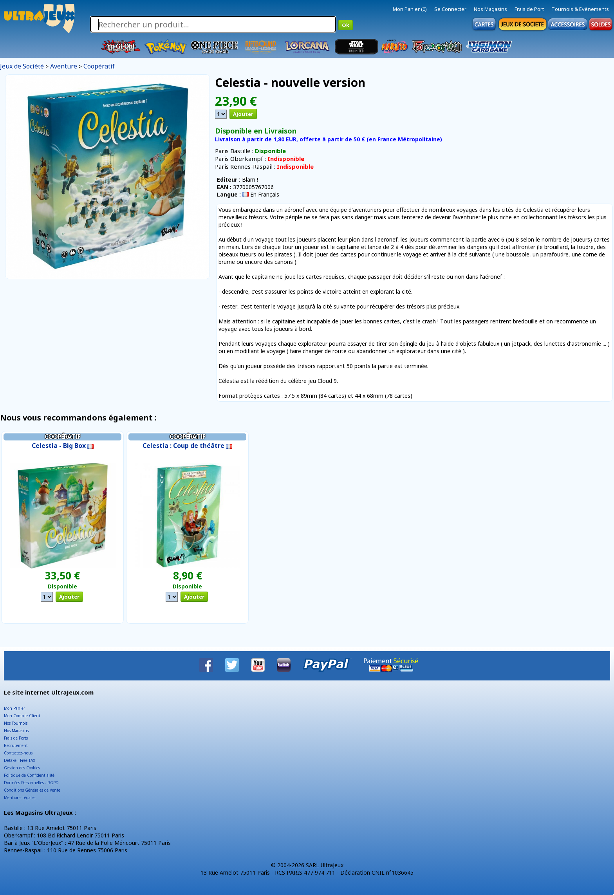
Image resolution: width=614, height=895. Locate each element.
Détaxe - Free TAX (19, 760)
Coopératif (99, 66)
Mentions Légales (19, 797)
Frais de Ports (16, 738)
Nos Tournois (15, 723)
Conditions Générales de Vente (32, 790)
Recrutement (16, 745)
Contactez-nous (18, 753)
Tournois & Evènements (580, 9)
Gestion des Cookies (22, 767)
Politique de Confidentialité (29, 775)
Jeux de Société (22, 66)
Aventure (63, 66)
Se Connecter (450, 9)
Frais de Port (529, 9)
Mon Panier (14, 708)
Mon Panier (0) (410, 9)
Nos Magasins (490, 9)
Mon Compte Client (22, 715)
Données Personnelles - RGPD (31, 782)
